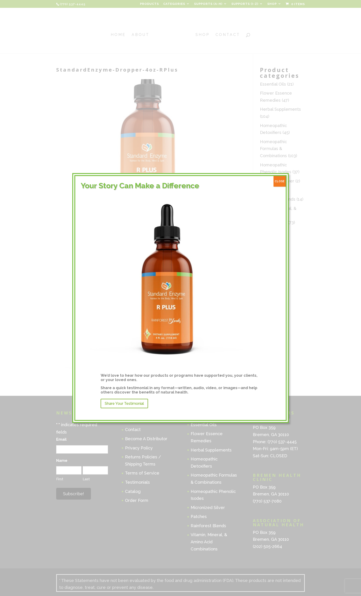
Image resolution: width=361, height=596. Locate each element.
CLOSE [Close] (280, 181)
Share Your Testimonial (124, 403)
